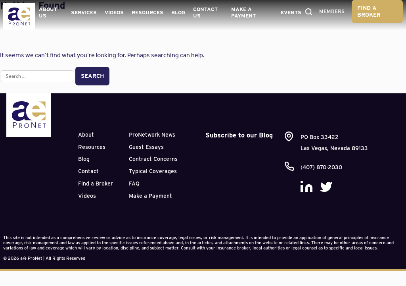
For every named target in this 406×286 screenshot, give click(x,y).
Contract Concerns (153, 159)
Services (84, 12)
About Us (48, 12)
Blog (178, 12)
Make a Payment (243, 12)
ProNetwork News (152, 134)
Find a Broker (369, 11)
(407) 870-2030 (321, 167)
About (86, 134)
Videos (114, 12)
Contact (88, 171)
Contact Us (205, 12)
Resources (147, 12)
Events (291, 12)
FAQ (134, 183)
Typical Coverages (153, 171)
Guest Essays (146, 147)
